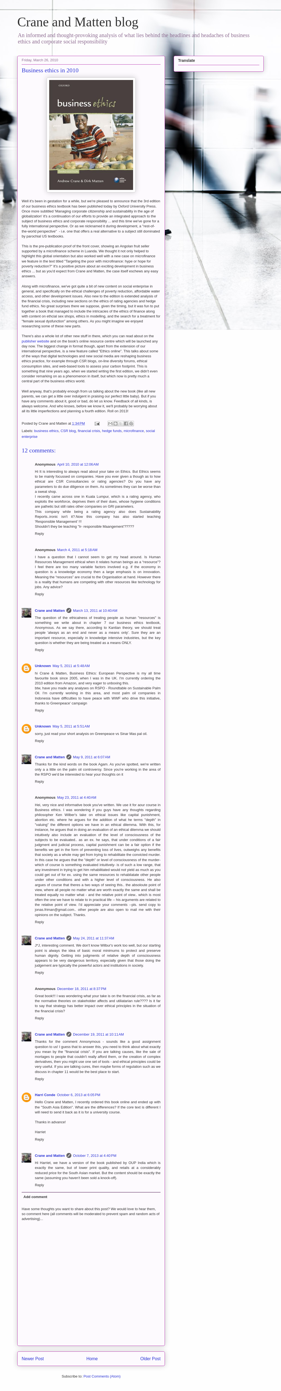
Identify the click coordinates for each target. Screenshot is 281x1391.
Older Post (150, 1358)
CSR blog (68, 431)
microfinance (134, 431)
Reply (39, 534)
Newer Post (33, 1358)
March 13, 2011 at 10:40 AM (95, 611)
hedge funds (112, 431)
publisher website (35, 341)
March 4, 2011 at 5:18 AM (77, 550)
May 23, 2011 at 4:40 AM (76, 797)
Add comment (35, 1197)
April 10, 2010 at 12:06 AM (78, 464)
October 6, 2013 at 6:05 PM (78, 1095)
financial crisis (89, 431)
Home (92, 1358)
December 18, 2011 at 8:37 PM (81, 989)
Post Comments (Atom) (101, 1376)
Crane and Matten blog (77, 22)
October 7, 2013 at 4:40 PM (94, 1156)
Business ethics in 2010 (50, 70)
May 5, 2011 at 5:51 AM (71, 726)
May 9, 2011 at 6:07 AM (91, 757)
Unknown (43, 666)
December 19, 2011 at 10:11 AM (98, 1034)
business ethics (46, 431)
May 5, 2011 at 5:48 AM (71, 666)
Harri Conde (45, 1095)
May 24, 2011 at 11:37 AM (93, 938)
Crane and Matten (50, 611)
